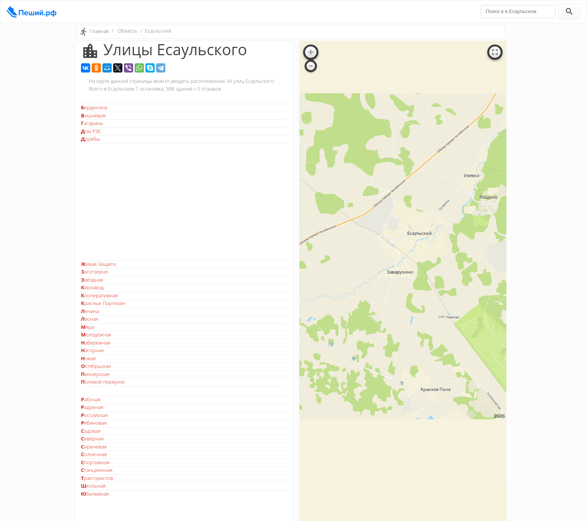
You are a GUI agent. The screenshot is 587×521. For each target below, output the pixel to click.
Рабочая (91, 399)
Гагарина (92, 123)
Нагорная (92, 350)
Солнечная (94, 454)
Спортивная (95, 462)
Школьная (93, 485)
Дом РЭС (91, 131)
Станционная (96, 470)
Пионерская (95, 374)
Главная (99, 31)
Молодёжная (96, 334)
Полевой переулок (103, 381)
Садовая (91, 430)
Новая (88, 358)
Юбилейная (95, 493)
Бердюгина (94, 107)
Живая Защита (98, 263)
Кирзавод (92, 287)
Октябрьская (96, 366)
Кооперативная (99, 295)
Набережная (95, 342)
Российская (94, 415)
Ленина (90, 311)
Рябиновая (94, 422)
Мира (87, 326)
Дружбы (90, 138)
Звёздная (92, 279)
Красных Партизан (103, 303)
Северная (92, 438)
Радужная (92, 407)
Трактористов (97, 478)
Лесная (89, 318)
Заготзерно (94, 271)
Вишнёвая (93, 115)
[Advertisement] (184, 202)
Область (127, 30)
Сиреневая (94, 446)
